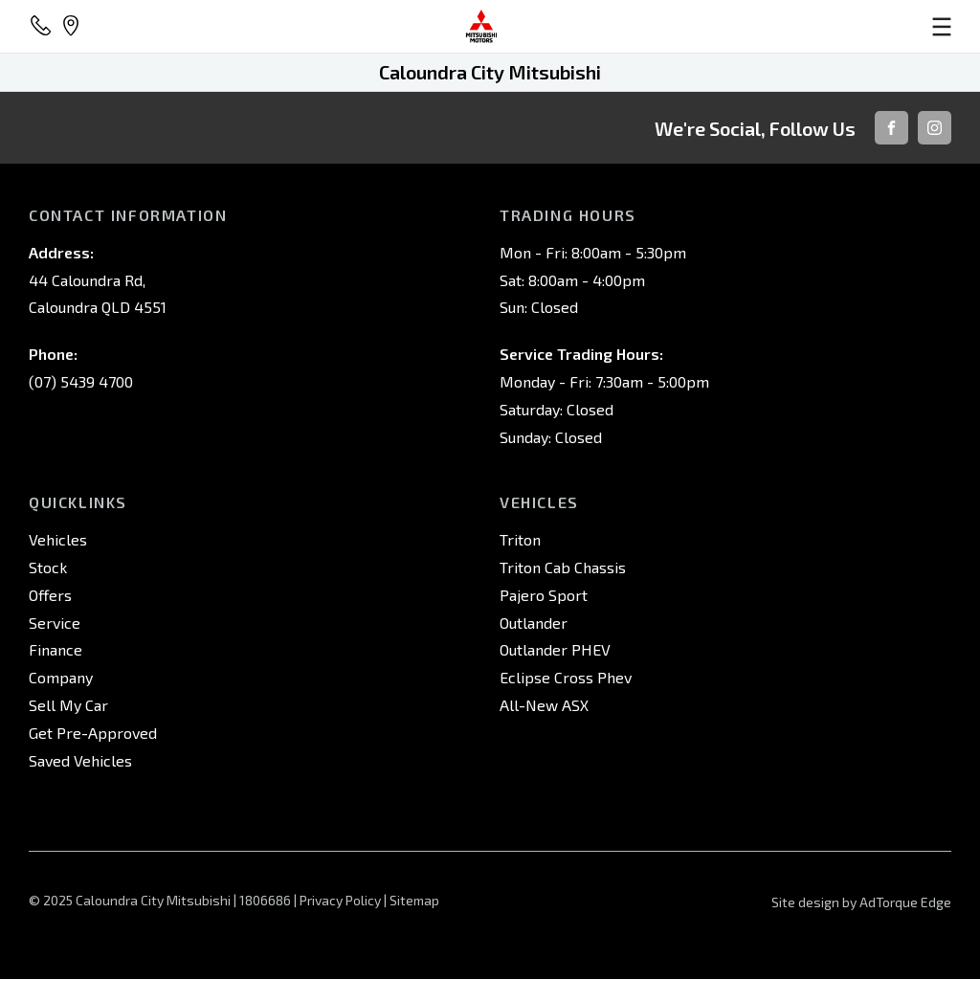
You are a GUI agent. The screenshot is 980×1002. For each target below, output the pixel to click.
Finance (55, 649)
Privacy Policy (340, 900)
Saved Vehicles (80, 760)
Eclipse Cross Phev (566, 677)
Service (54, 622)
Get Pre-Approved (93, 733)
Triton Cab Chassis (563, 567)
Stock (48, 567)
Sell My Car (68, 705)
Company (61, 677)
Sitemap (414, 900)
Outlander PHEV (555, 649)
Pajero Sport (544, 595)
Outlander (534, 622)
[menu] (800, 26)
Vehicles (58, 539)
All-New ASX (544, 705)
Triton (520, 539)
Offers (50, 595)
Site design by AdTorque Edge (861, 902)
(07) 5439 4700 (81, 381)
